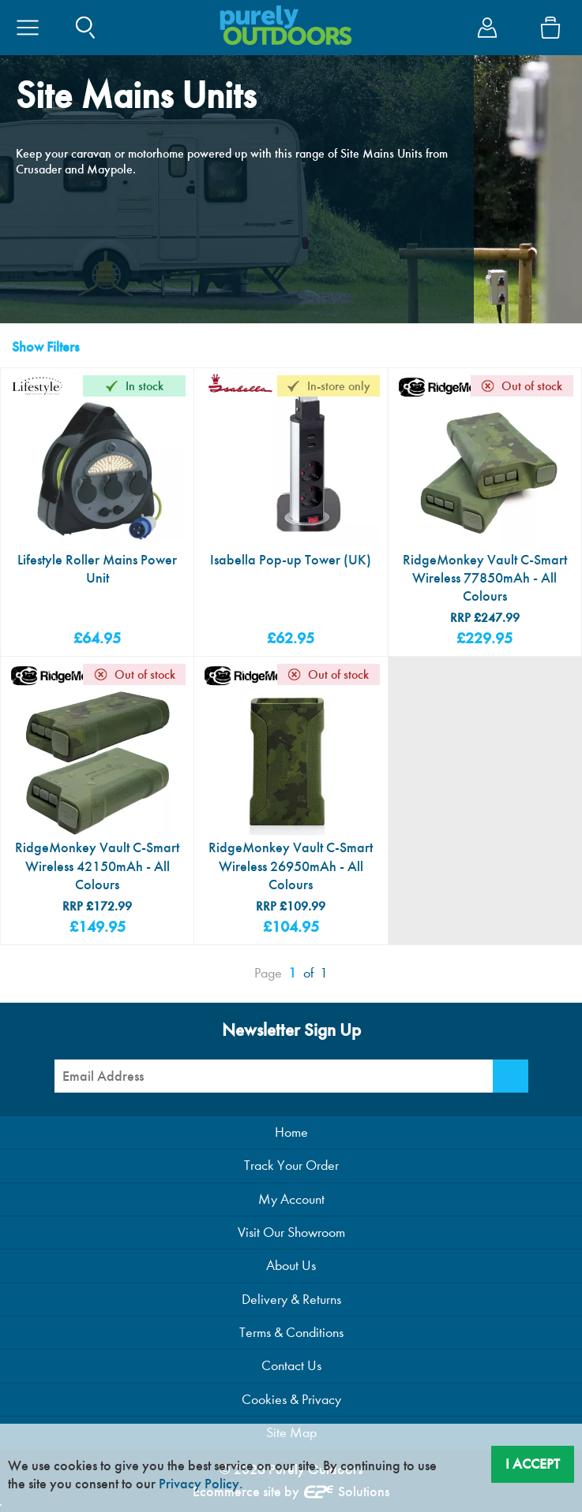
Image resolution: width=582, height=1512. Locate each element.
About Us (291, 1265)
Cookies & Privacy (291, 1399)
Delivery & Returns (291, 1299)
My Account (291, 1199)
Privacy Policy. (201, 1483)
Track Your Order (291, 1165)
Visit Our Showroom (291, 1232)
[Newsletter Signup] (510, 1076)
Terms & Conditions (291, 1332)
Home (291, 1132)
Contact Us (291, 1365)
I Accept (532, 1464)
